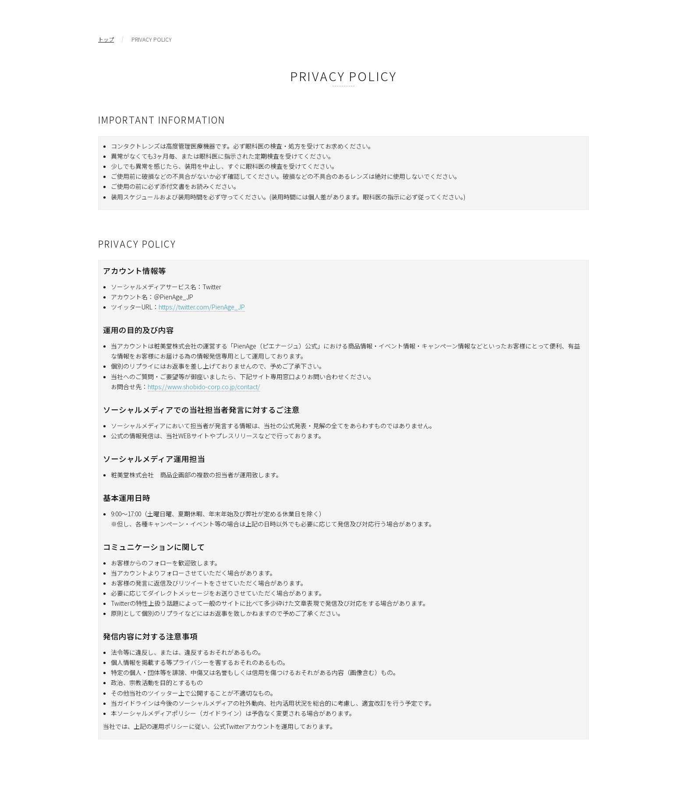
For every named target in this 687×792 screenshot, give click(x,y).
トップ (106, 39)
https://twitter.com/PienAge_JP (202, 306)
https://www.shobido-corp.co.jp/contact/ (204, 386)
